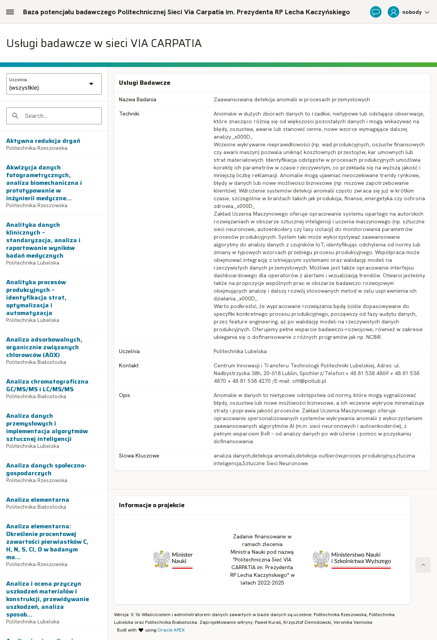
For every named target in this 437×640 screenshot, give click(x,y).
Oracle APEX (171, 630)
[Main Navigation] (10, 12)
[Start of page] (423, 565)
